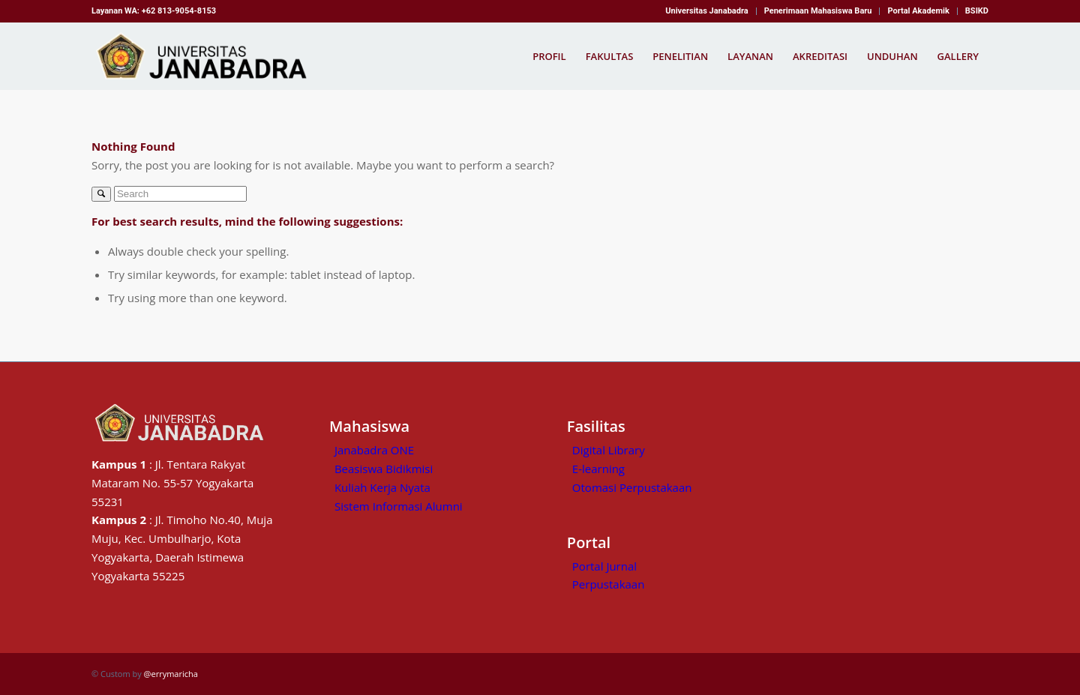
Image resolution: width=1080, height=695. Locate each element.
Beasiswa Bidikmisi (383, 468)
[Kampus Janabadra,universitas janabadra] (206, 56)
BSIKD (976, 11)
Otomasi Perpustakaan (632, 487)
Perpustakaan (608, 584)
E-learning (598, 468)
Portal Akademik (918, 11)
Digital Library (608, 449)
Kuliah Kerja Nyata (382, 487)
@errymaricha (171, 673)
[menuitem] (707, 11)
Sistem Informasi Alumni (398, 506)
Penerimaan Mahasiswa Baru (818, 11)
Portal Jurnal (604, 566)
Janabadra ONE (374, 449)
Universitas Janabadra (706, 11)
